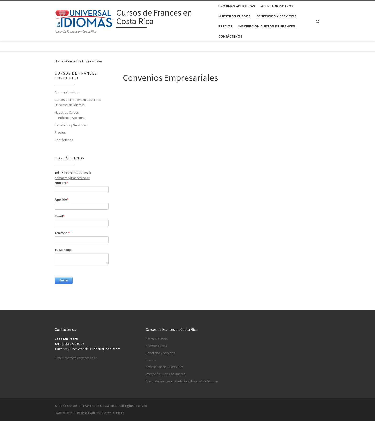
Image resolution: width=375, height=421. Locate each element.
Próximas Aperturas (72, 117)
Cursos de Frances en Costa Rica (92, 406)
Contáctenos (64, 140)
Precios (60, 132)
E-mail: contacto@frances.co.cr (75, 358)
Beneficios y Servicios (71, 125)
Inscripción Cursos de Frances (165, 374)
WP (72, 413)
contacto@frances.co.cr (72, 178)
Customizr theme (113, 413)
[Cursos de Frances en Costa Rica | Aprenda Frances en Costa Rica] (85, 17)
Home (59, 61)
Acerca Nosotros (67, 92)
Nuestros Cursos (67, 112)
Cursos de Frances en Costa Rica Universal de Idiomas (78, 102)
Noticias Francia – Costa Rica (164, 367)
